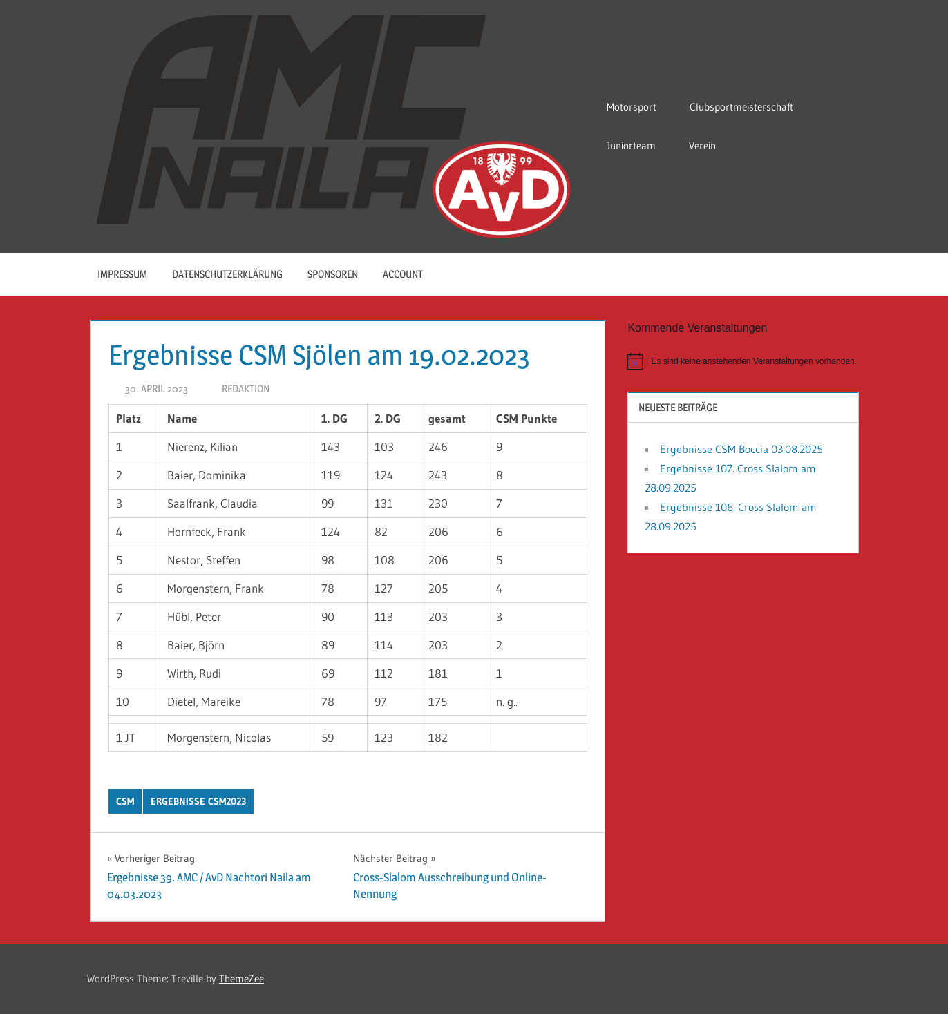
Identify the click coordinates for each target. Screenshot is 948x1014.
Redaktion (245, 388)
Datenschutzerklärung (227, 273)
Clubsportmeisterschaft (748, 106)
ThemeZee (241, 978)
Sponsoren (332, 273)
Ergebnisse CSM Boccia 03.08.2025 (741, 449)
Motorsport (638, 106)
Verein (709, 145)
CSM (125, 801)
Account (410, 273)
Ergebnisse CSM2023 (198, 801)
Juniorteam (638, 145)
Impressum (122, 273)
